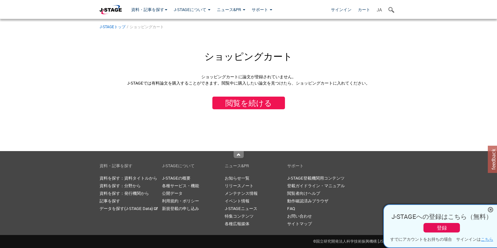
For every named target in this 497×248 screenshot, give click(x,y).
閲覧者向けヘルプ (303, 193)
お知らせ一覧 (237, 178)
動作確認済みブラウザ (307, 201)
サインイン (341, 9)
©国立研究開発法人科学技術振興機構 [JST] (355, 241)
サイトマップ (299, 223)
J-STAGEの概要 (176, 178)
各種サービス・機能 (180, 185)
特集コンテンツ (239, 216)
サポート (262, 9)
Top (239, 154)
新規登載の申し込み (180, 208)
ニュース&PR (231, 9)
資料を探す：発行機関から (124, 193)
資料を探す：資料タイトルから (128, 178)
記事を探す (110, 201)
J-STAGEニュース (241, 208)
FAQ (291, 208)
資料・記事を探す (149, 9)
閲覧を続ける (248, 103)
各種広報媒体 (237, 223)
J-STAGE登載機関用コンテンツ (316, 178)
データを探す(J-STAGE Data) (129, 208)
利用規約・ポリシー (180, 201)
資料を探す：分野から (120, 185)
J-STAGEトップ (113, 26)
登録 (442, 227)
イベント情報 (237, 201)
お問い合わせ (299, 216)
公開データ (172, 193)
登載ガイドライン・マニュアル (316, 185)
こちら (487, 239)
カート (364, 9)
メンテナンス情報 (241, 193)
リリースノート (239, 185)
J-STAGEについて (192, 9)
